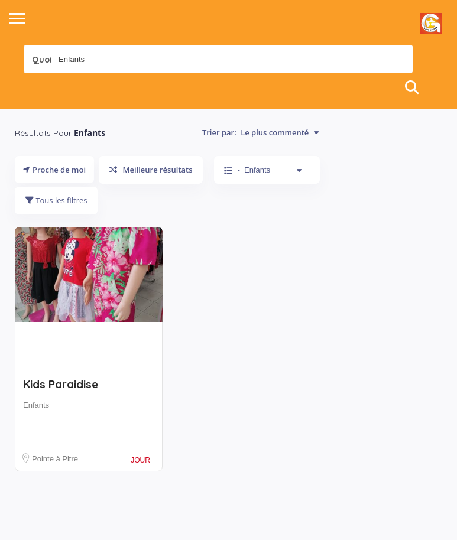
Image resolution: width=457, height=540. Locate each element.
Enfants (36, 405)
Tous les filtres (56, 200)
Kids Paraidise (60, 384)
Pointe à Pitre (55, 458)
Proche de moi (54, 169)
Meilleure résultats (150, 169)
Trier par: (260, 132)
